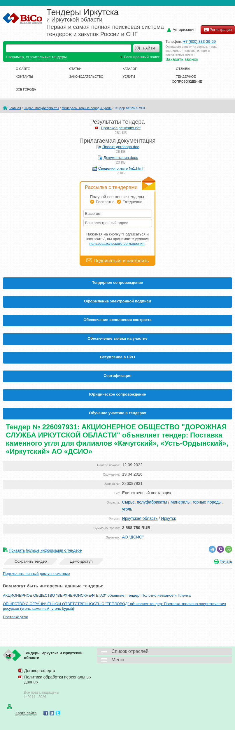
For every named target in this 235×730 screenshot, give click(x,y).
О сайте (23, 68)
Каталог (129, 68)
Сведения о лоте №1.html (120, 168)
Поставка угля (15, 617)
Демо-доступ (81, 561)
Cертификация (117, 375)
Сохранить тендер (31, 561)
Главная (15, 108)
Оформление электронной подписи (117, 301)
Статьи (75, 68)
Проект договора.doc (120, 147)
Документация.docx (121, 157)
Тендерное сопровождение (117, 282)
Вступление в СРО (117, 357)
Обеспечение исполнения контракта (117, 320)
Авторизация (184, 29)
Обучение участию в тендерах (117, 413)
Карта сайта (25, 713)
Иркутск (168, 518)
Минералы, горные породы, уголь (86, 108)
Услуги (128, 76)
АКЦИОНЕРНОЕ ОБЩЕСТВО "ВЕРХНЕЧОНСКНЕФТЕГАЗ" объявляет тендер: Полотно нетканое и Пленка (97, 595)
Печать (226, 561)
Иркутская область (140, 518)
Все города (26, 89)
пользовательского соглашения (117, 243)
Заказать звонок (181, 59)
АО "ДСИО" (133, 537)
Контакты (24, 76)
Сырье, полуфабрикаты (41, 108)
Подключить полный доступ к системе (36, 573)
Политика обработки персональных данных (58, 679)
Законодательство (86, 76)
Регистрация (218, 29)
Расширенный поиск (139, 57)
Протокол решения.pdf (121, 128)
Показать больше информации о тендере (45, 550)
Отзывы (183, 68)
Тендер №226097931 (129, 108)
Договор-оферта (39, 670)
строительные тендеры (46, 57)
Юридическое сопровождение (117, 394)
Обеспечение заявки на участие (117, 338)
